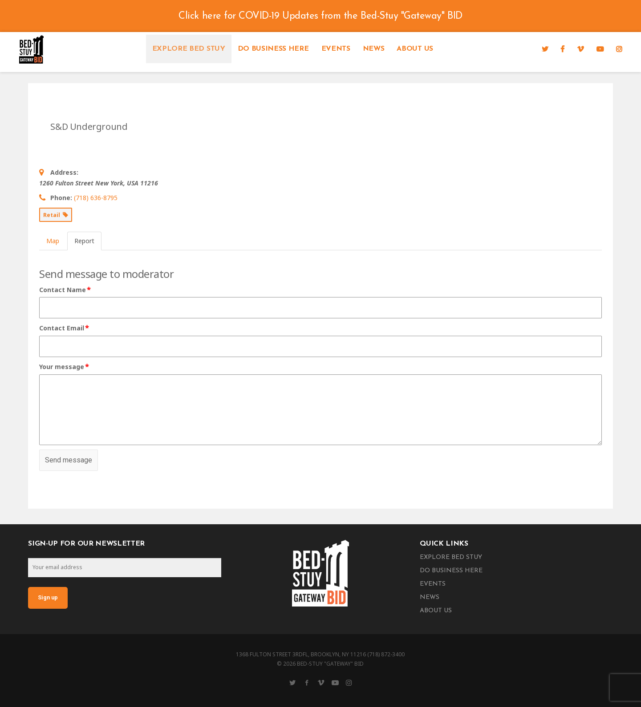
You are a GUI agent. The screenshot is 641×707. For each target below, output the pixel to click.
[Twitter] (545, 49)
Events (335, 48)
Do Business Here (273, 48)
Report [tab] (84, 241)
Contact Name (65, 290)
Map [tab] (52, 241)
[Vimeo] (580, 49)
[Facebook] (562, 49)
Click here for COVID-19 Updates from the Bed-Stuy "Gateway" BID (320, 16)
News (374, 48)
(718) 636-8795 (96, 197)
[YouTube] (600, 49)
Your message (64, 367)
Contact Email (64, 328)
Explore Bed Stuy (188, 48)
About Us (415, 48)
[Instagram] (619, 49)
